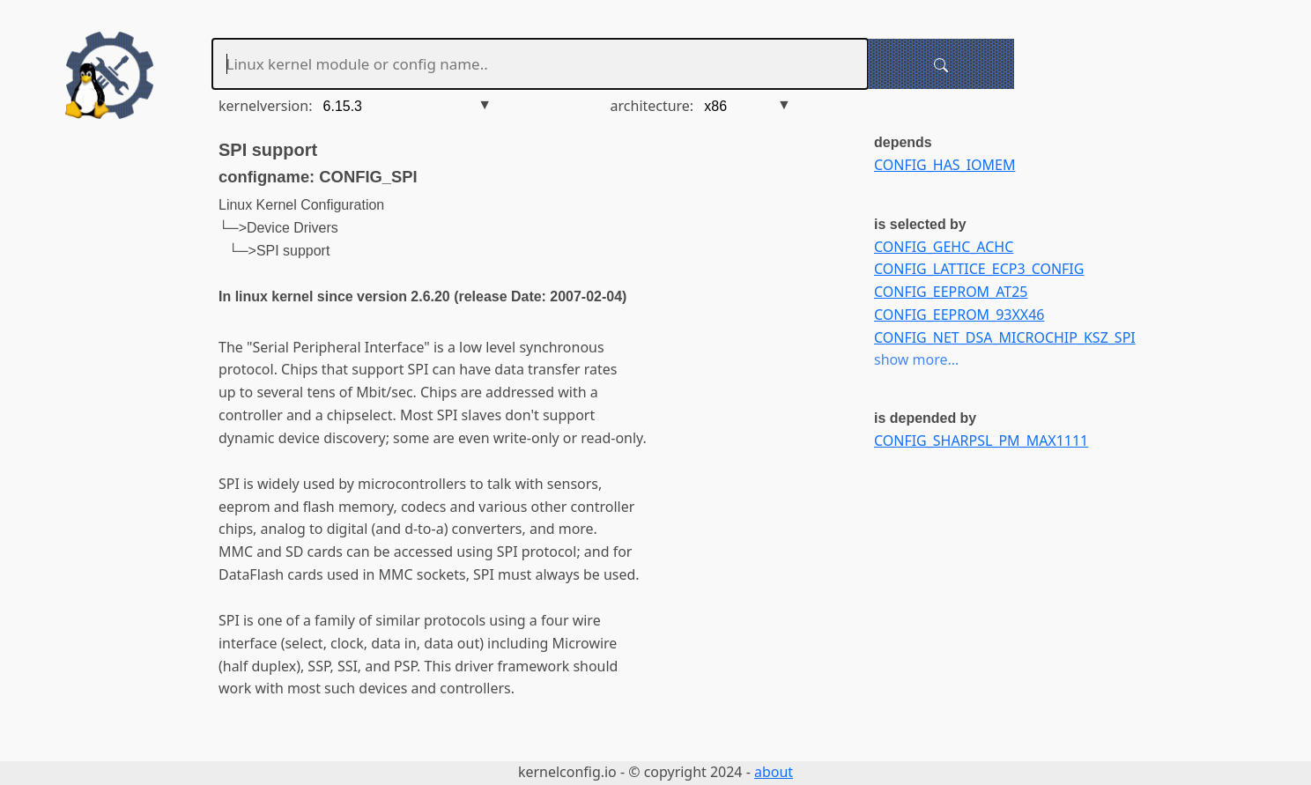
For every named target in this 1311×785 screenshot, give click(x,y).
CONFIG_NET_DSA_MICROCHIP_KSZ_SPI (1005, 337)
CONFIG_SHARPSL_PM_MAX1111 (981, 440)
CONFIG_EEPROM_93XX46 (959, 314)
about (773, 771)
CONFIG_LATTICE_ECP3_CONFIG (979, 268)
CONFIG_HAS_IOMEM (944, 164)
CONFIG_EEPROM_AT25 (950, 291)
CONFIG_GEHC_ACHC (943, 246)
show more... (916, 359)
